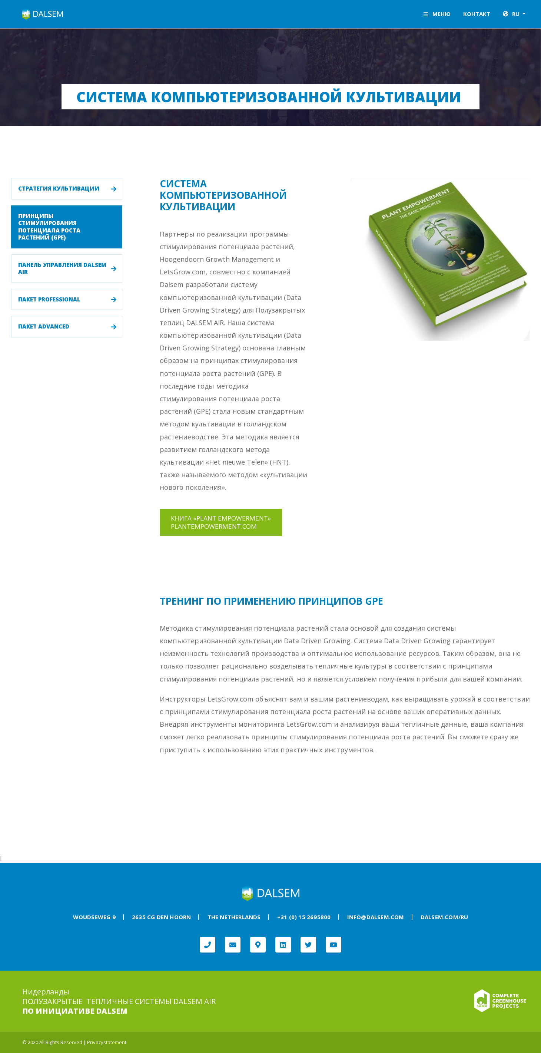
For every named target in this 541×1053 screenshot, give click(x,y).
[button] (514, 14)
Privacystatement (106, 1042)
